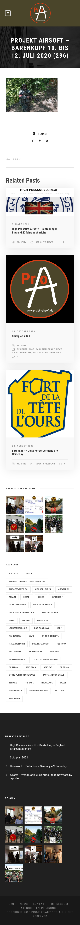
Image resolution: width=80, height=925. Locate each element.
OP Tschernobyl (21, 352)
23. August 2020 (22, 446)
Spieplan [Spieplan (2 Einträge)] (64, 667)
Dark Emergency (45, 349)
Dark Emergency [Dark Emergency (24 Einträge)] (17, 605)
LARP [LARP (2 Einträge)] (59, 628)
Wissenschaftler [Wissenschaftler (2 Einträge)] (38, 691)
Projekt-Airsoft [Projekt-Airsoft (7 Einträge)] (40, 644)
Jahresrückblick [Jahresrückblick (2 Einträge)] (18, 628)
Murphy (21, 242)
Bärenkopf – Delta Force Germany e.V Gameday (38, 766)
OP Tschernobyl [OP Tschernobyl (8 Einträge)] (50, 636)
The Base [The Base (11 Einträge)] (29, 683)
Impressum (59, 904)
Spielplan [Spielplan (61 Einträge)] (31, 667)
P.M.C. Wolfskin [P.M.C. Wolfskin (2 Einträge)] (17, 644)
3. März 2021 (20, 224)
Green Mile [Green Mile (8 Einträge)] (42, 620)
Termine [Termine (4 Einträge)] (13, 683)
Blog (31, 349)
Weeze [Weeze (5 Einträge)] (63, 683)
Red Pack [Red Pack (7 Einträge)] (61, 644)
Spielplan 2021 (21, 336)
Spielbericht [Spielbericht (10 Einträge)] (35, 651)
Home (11, 904)
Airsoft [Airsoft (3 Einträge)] (29, 574)
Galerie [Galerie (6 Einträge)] (26, 620)
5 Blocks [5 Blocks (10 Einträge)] (13, 574)
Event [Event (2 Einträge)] (12, 620)
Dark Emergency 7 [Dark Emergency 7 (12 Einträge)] (42, 605)
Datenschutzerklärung (37, 908)
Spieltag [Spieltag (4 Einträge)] (47, 667)
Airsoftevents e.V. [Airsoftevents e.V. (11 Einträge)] (18, 589)
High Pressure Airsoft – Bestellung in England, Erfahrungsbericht (35, 230)
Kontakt (39, 904)
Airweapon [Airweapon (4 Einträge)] (63, 589)
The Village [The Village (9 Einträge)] (47, 683)
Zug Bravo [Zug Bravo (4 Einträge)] (14, 698)
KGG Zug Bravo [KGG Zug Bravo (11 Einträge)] (41, 628)
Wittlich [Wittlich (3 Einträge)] (59, 691)
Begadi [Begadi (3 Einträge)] (26, 597)
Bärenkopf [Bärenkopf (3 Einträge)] (57, 597)
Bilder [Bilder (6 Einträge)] (41, 597)
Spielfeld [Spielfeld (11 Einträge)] (54, 651)
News (50, 242)
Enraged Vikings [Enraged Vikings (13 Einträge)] (50, 613)
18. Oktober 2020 (23, 331)
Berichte (41, 242)
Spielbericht (40, 352)
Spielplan (55, 352)
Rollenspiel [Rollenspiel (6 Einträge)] (15, 651)
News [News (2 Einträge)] (31, 636)
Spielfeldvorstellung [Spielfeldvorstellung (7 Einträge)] (46, 659)
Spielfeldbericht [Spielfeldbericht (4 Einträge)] (18, 659)
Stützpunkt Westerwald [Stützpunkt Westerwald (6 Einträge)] (22, 675)
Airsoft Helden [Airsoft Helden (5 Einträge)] (43, 589)
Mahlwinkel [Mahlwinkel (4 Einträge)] (15, 636)
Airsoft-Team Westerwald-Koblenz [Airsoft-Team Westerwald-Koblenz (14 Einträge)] (27, 581)
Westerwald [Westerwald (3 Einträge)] (15, 691)
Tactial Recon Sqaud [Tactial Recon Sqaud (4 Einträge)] (54, 675)
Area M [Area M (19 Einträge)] (12, 597)
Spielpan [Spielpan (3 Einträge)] (13, 667)
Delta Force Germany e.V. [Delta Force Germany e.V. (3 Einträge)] (21, 613)
